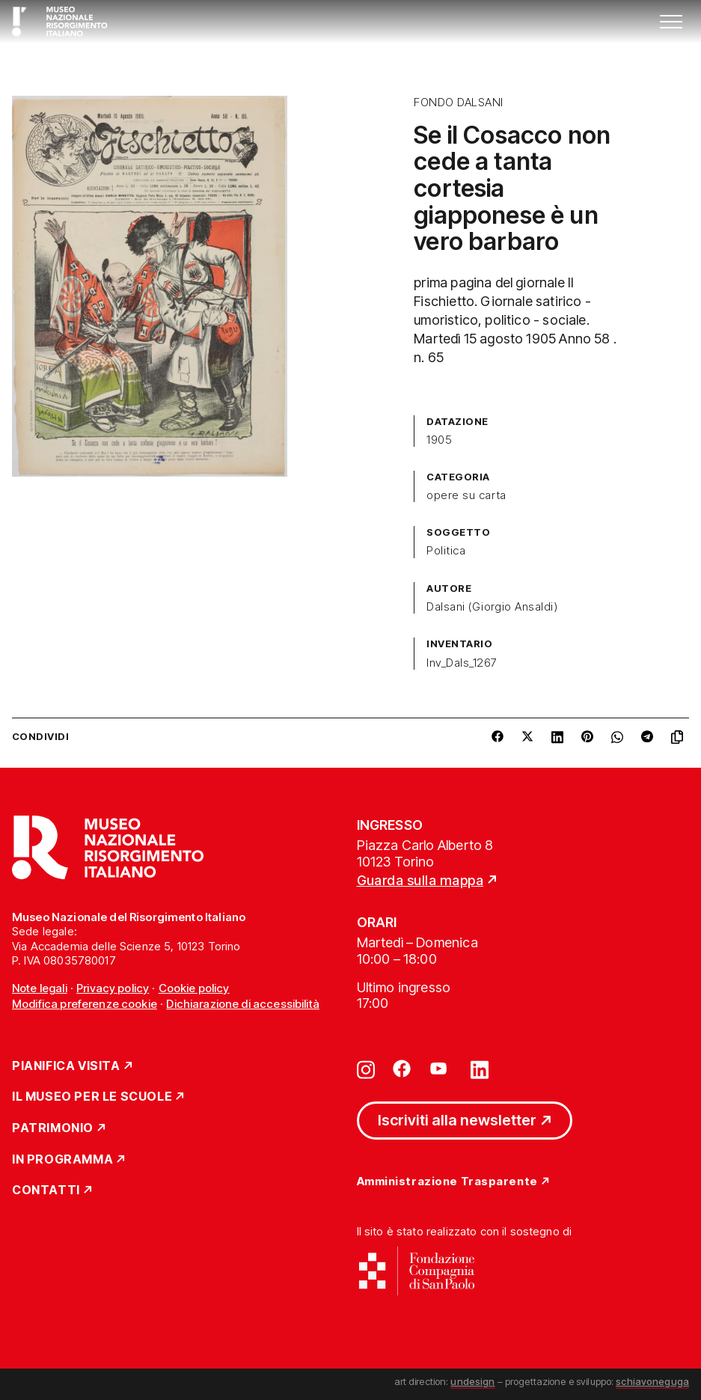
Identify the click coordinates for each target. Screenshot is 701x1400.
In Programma (62, 1160)
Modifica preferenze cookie (84, 1004)
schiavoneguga (652, 1381)
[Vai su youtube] (441, 1068)
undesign (472, 1381)
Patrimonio (53, 1128)
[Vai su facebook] (402, 1068)
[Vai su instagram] (366, 1068)
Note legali (39, 988)
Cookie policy (194, 988)
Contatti (46, 1190)
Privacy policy (112, 988)
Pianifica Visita (66, 1066)
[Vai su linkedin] (480, 1068)
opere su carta (466, 495)
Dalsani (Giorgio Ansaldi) (491, 607)
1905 (439, 440)
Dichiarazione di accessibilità (242, 1004)
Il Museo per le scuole (92, 1097)
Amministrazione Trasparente (447, 1182)
